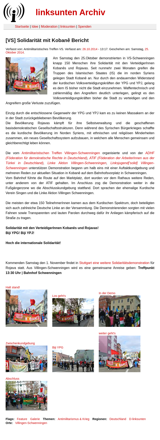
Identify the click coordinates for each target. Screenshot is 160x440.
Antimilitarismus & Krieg (73, 419)
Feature (22, 419)
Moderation (49, 26)
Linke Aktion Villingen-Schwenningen (77, 163)
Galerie (35, 419)
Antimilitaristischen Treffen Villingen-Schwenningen (61, 153)
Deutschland (117, 419)
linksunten (67, 26)
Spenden (84, 26)
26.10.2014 (89, 49)
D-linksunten (137, 419)
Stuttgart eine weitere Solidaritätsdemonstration (114, 263)
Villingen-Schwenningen (31, 423)
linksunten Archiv (70, 12)
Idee (35, 26)
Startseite (22, 26)
